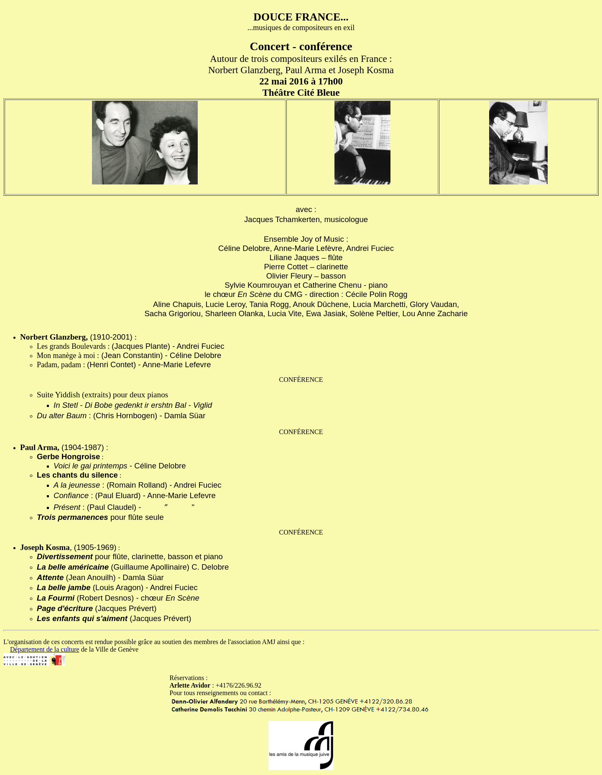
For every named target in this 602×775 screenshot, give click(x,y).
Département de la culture (44, 649)
